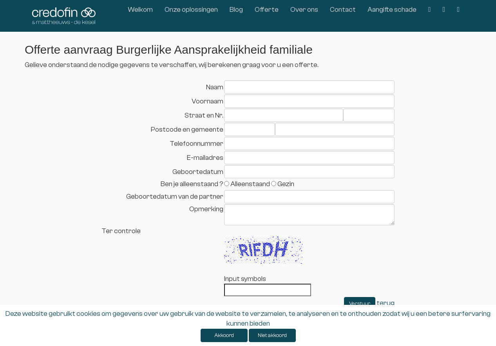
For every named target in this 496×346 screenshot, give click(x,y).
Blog (236, 9)
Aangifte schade (391, 9)
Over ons (304, 9)
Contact (343, 9)
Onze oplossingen (191, 9)
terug (386, 303)
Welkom (140, 9)
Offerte (267, 9)
